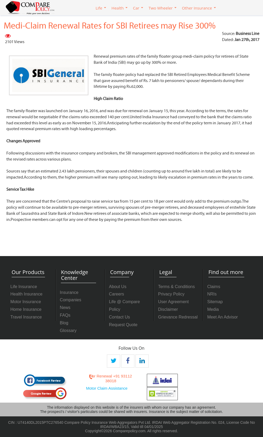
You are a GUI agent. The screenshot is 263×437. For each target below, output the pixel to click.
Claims (213, 286)
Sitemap (215, 301)
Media (213, 309)
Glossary (68, 330)
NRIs (212, 294)
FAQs (65, 315)
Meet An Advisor (222, 317)
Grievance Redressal (178, 317)
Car (136, 8)
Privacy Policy (171, 294)
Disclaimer (168, 309)
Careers (116, 294)
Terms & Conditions (176, 286)
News (65, 307)
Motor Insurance (25, 301)
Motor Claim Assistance (107, 388)
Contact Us (119, 317)
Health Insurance (26, 294)
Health (117, 8)
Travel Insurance (26, 317)
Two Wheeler (160, 8)
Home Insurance (25, 309)
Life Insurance (23, 286)
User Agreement (173, 301)
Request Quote (123, 324)
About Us (117, 286)
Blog (64, 323)
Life (99, 8)
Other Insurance (197, 8)
